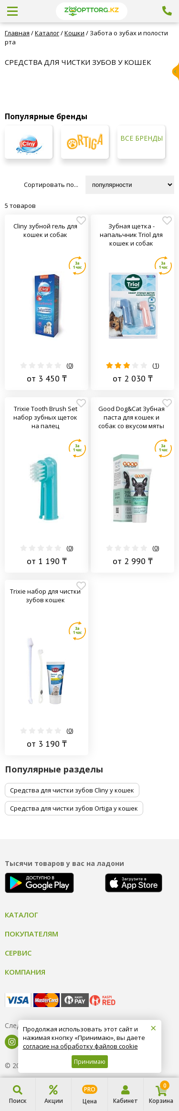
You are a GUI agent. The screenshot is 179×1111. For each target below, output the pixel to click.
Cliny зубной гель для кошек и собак (45, 230)
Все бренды (141, 138)
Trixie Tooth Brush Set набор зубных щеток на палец (45, 417)
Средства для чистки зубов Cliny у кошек (72, 790)
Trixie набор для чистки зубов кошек (45, 595)
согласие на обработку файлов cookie (80, 1046)
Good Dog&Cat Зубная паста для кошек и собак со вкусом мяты (131, 417)
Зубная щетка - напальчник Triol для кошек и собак (131, 234)
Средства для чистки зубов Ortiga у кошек (74, 808)
